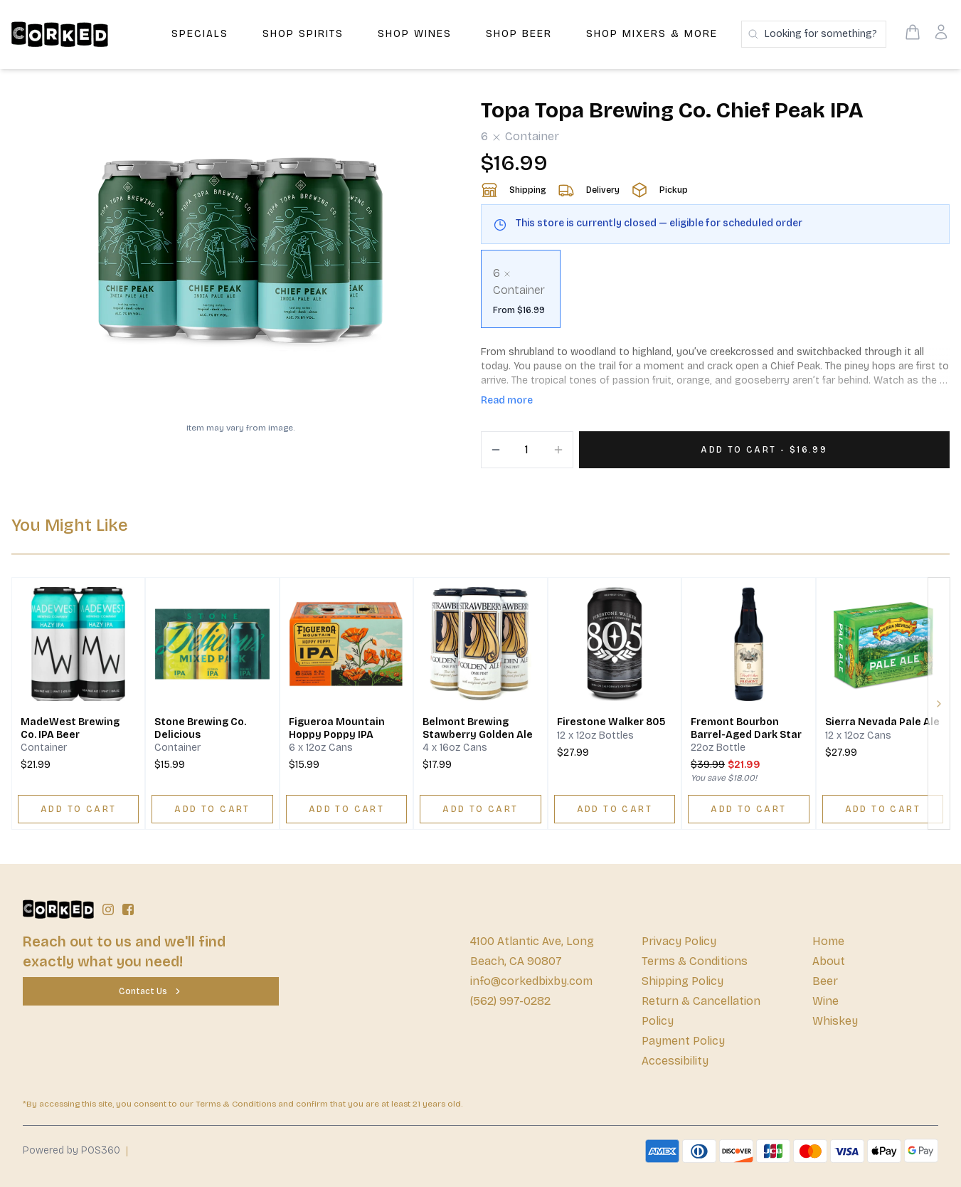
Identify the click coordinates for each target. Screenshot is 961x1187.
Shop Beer (519, 34)
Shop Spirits (303, 34)
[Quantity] (527, 450)
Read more (507, 400)
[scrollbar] (715, 294)
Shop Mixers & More (652, 34)
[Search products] (813, 34)
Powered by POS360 (71, 1150)
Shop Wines (415, 34)
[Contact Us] (151, 991)
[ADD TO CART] (78, 809)
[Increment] (558, 450)
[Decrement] (495, 450)
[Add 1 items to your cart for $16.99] (764, 449)
